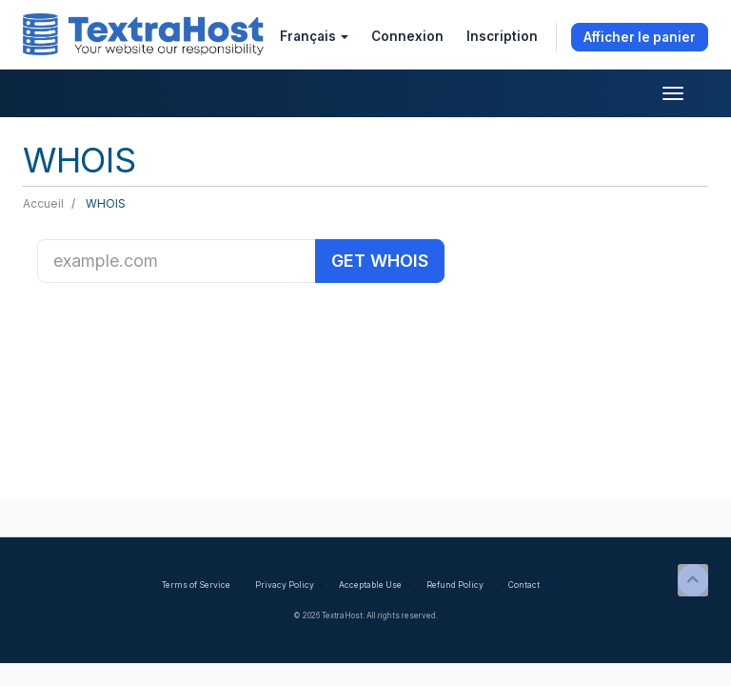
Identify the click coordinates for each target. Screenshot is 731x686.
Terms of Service (196, 585)
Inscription (502, 36)
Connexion (407, 36)
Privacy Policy (284, 585)
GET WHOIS (379, 261)
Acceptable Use (370, 585)
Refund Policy (455, 585)
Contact (524, 585)
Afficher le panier (639, 37)
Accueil (43, 203)
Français (314, 36)
